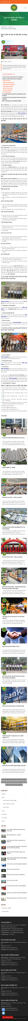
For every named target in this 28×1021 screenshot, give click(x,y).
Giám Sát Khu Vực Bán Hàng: (9, 84)
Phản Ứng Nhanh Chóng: (8, 86)
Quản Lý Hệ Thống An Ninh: (8, 82)
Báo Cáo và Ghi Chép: (7, 90)
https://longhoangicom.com (10, 949)
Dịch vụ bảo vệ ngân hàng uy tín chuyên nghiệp (13, 706)
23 (23, 782)
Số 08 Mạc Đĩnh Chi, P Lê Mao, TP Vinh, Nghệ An (14, 925)
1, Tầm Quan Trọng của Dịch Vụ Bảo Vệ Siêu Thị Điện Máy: (12, 77)
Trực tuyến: (5, 911)
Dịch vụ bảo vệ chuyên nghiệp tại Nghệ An (17, 864)
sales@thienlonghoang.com (12, 928)
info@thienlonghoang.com (9, 926)
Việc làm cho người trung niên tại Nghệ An (17, 892)
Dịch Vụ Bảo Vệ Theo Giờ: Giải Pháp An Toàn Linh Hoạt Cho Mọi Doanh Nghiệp (13, 677)
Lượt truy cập (6, 908)
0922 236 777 (6, 945)
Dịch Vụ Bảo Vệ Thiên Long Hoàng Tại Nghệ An (16, 841)
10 (21, 779)
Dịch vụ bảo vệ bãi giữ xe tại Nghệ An (16, 874)
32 (21, 784)
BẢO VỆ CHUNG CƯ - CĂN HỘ (8, 467)
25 (6, 784)
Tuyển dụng (4, 814)
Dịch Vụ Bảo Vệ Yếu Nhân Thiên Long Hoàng (16, 852)
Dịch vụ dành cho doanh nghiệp (8, 28)
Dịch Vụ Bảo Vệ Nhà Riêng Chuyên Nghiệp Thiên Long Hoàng (17, 858)
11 (23, 779)
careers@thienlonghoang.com (12, 930)
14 (4, 782)
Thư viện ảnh (4, 817)
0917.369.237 (8, 934)
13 (2, 782)
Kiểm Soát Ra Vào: (7, 80)
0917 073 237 (6, 961)
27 (10, 784)
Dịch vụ (10, 27)
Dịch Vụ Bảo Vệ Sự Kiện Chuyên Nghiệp (16, 885)
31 (19, 784)
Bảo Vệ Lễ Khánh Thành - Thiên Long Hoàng (12, 557)
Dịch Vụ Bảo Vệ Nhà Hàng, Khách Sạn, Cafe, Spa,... (13, 438)
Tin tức (3, 810)
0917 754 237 (6, 976)
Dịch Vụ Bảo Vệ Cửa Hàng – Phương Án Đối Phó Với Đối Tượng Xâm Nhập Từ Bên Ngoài (14, 587)
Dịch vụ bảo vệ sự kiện (12, 880)
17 (10, 782)
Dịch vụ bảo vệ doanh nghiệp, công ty (11, 646)
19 (15, 782)
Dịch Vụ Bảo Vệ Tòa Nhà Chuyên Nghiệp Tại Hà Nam (14, 765)
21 (19, 782)
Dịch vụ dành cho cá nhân (8, 803)
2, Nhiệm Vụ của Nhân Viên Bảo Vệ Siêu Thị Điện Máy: (12, 78)
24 (26, 782)
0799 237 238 (6, 991)
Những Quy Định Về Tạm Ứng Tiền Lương (16, 898)
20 (17, 782)
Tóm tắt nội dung (8, 74)
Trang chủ (3, 27)
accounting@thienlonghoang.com (13, 932)
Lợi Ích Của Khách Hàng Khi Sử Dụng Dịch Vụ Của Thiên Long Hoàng (17, 847)
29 (15, 784)
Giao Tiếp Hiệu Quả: (7, 92)
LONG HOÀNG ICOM (11, 1018)
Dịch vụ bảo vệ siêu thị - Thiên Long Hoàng (12, 497)
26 (8, 784)
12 (25, 779)
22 (21, 782)
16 (8, 782)
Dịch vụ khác (6, 807)
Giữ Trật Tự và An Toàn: (8, 88)
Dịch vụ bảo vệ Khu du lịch (14, 869)
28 (13, 784)
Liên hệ (3, 821)
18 (13, 782)
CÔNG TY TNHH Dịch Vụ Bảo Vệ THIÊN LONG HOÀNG (11, 101)
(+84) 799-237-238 (6, 2)
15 (6, 782)
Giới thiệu (14, 794)
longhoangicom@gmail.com (9, 947)
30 (17, 784)
